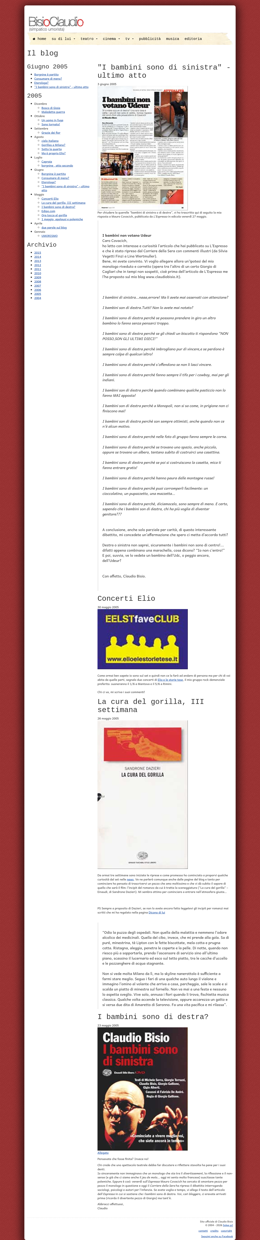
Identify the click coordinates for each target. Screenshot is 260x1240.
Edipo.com (48, 211)
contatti (203, 1231)
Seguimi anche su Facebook (217, 1236)
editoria (193, 39)
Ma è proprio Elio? (54, 153)
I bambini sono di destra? (58, 206)
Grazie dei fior (51, 132)
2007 (37, 285)
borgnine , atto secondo (57, 165)
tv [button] (129, 39)
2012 (37, 265)
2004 (37, 297)
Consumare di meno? (48, 78)
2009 (37, 277)
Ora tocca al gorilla (54, 215)
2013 (37, 260)
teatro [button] (89, 39)
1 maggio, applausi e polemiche (62, 219)
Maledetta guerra (53, 111)
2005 (37, 293)
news (130, 879)
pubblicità (150, 39)
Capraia (47, 161)
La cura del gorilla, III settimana (63, 202)
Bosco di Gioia (51, 107)
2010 (37, 273)
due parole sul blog (54, 227)
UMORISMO (50, 235)
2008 (37, 281)
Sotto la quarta (52, 149)
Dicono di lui (157, 912)
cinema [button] (111, 39)
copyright (226, 1231)
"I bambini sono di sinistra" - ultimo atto (61, 86)
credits (214, 1231)
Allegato (103, 1152)
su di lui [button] (63, 39)
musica (172, 39)
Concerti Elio (50, 198)
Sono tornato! (51, 124)
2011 (37, 269)
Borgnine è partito (46, 74)
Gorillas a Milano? (54, 144)
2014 (37, 256)
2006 (37, 289)
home (39, 39)
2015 (37, 252)
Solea (228, 1225)
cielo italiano (50, 140)
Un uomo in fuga (52, 120)
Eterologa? (41, 82)
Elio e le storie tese (170, 679)
